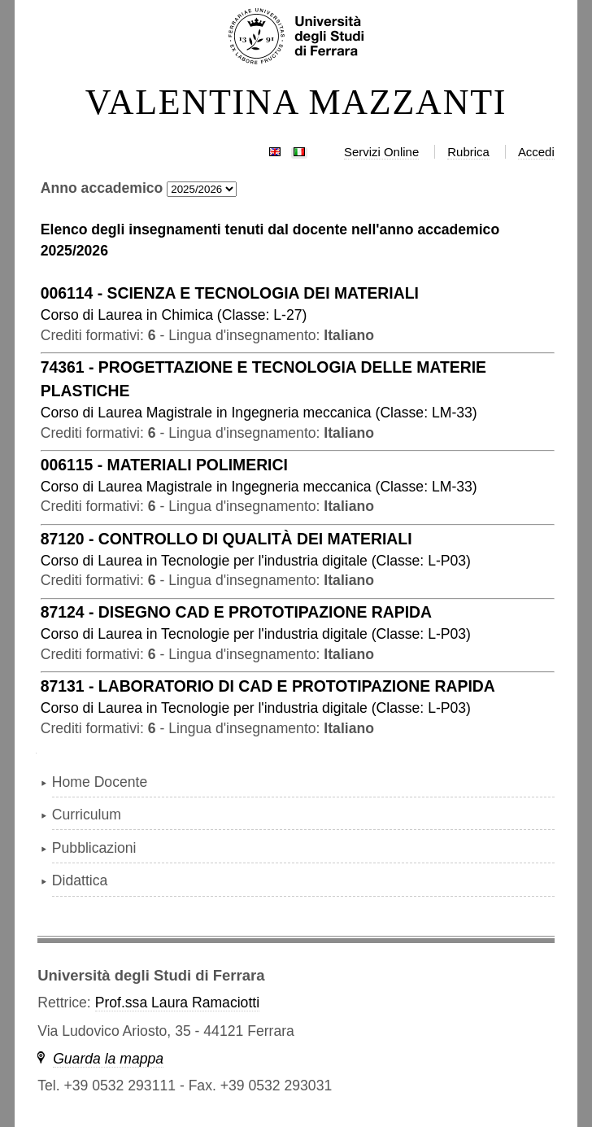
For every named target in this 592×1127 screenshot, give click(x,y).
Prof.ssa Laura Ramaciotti (177, 1002)
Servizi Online (381, 152)
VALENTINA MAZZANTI (296, 102)
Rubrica (468, 152)
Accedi (536, 152)
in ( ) (174, 315)
